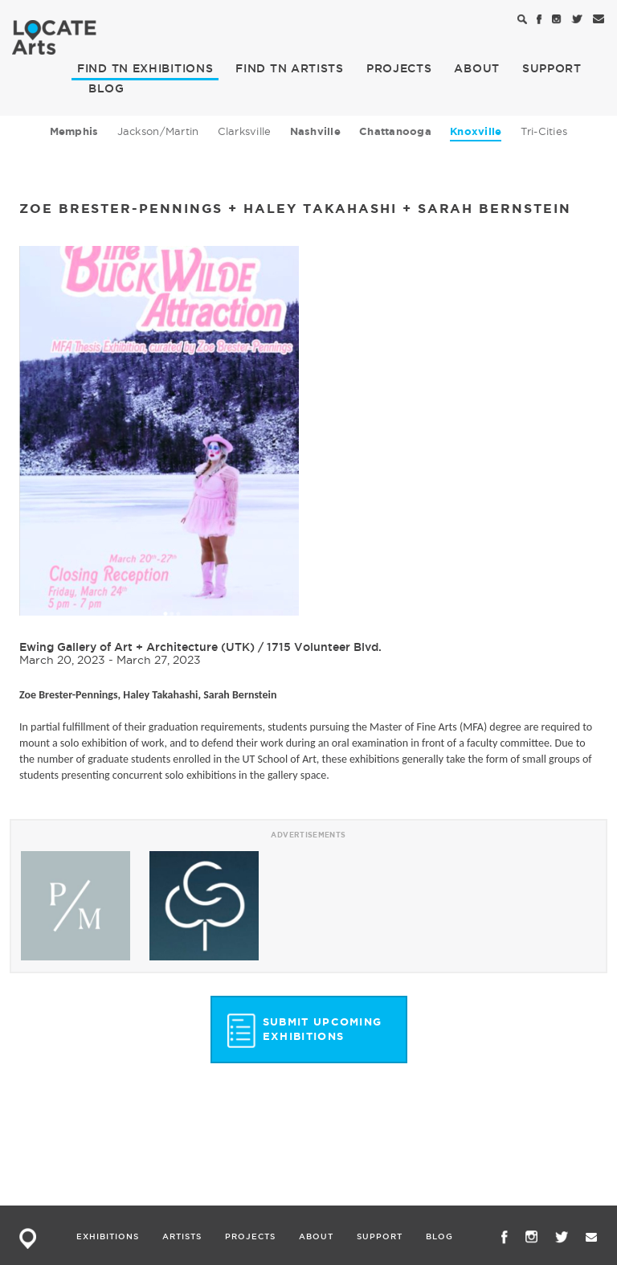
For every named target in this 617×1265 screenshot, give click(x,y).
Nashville (315, 131)
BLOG (106, 88)
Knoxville (475, 131)
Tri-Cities (544, 131)
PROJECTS (399, 68)
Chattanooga (395, 131)
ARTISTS (289, 68)
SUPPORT (552, 68)
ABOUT (477, 68)
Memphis (74, 131)
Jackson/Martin (158, 131)
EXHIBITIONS (145, 68)
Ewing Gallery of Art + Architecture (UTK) (137, 647)
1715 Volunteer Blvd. (324, 647)
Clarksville (245, 131)
